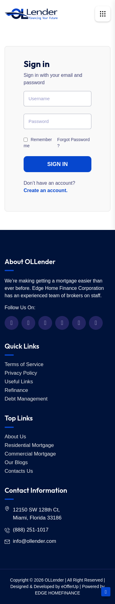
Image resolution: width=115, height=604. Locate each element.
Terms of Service (24, 364)
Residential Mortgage (29, 445)
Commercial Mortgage (30, 454)
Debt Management (26, 399)
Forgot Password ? (73, 142)
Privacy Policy (21, 373)
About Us (15, 437)
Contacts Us (19, 471)
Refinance (16, 390)
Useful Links (19, 382)
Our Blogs (16, 462)
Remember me (38, 142)
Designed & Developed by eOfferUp (44, 586)
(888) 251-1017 (30, 530)
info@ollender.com (34, 541)
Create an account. (45, 190)
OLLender (54, 580)
